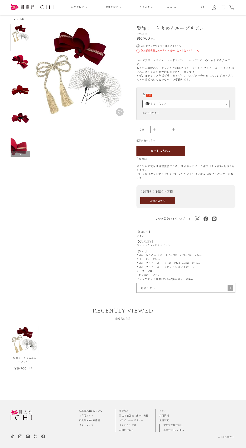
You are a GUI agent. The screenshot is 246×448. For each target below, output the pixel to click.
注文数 (140, 130)
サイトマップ (86, 425)
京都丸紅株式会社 (173, 425)
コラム (163, 411)
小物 (22, 19)
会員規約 (124, 411)
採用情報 (164, 416)
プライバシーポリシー (131, 420)
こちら (177, 46)
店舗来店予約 (157, 201)
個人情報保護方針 (150, 50)
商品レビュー (187, 298)
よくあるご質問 (127, 425)
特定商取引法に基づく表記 (133, 416)
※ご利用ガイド (150, 113)
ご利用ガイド (86, 416)
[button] (20, 154)
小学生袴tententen (173, 430)
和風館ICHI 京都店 (89, 420)
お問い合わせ (126, 430)
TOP (13, 19)
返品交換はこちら (145, 141)
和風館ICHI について (90, 411)
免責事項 (164, 420)
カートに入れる (161, 151)
